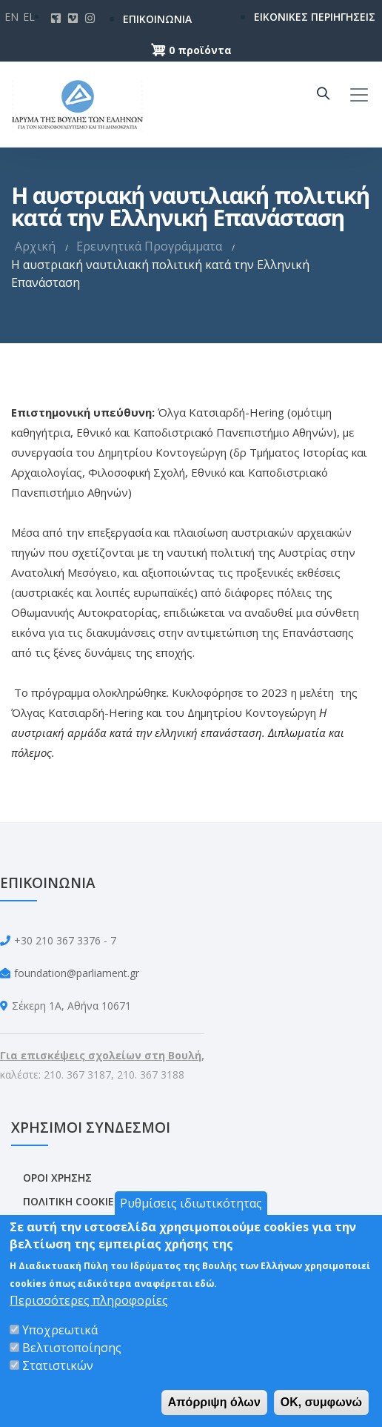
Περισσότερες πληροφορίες (89, 1300)
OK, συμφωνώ (321, 1402)
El (29, 17)
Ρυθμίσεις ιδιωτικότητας (191, 1203)
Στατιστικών (57, 1365)
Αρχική (35, 246)
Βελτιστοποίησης (71, 1348)
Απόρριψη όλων (214, 1402)
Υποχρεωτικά (60, 1330)
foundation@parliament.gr (76, 973)
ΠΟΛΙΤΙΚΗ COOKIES (71, 1201)
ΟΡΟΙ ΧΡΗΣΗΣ (57, 1178)
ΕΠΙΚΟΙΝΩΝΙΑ (143, 19)
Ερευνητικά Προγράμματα (149, 246)
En (11, 17)
